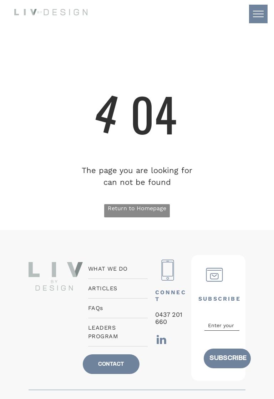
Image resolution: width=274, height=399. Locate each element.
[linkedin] (161, 340)
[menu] (258, 14)
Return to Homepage (137, 208)
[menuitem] (118, 269)
